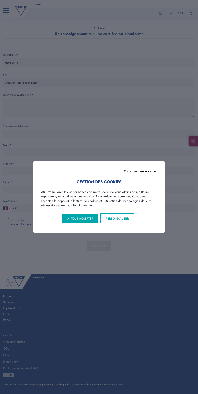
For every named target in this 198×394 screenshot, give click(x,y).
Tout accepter (82, 218)
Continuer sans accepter (140, 171)
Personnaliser (117, 218)
